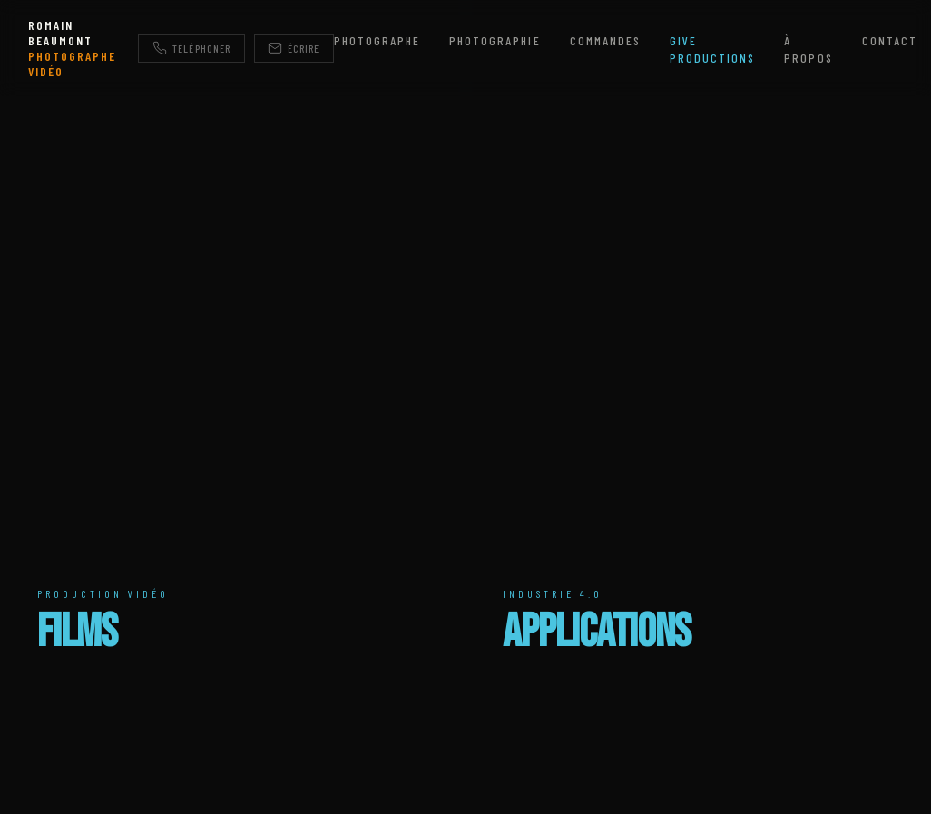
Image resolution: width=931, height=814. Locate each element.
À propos (808, 49)
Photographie (494, 40)
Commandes (605, 40)
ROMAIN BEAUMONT (72, 48)
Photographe (377, 40)
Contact (889, 40)
